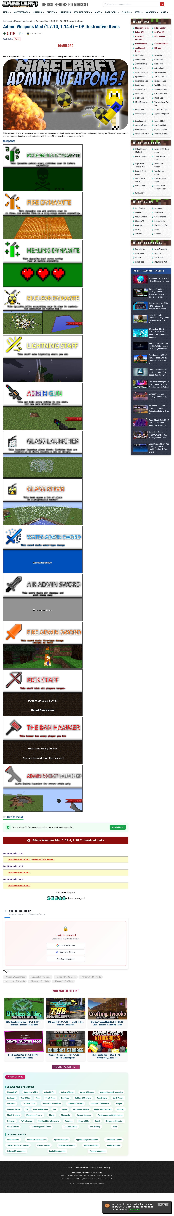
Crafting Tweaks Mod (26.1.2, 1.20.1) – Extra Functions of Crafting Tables (107, 1023)
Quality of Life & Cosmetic (48, 1121)
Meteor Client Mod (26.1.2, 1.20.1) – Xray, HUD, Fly (158, 396)
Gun (54, 1109)
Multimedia (65, 1115)
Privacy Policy (96, 1167)
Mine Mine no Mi (141, 102)
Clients (51, 12)
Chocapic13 (139, 221)
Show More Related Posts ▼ (65, 1067)
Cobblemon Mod (161, 44)
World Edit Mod (160, 85)
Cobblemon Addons (114, 1140)
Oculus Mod (158, 59)
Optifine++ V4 (140, 193)
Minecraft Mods (21, 21)
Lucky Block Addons (57, 1151)
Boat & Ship (25, 1098)
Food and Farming (40, 1109)
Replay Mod (139, 98)
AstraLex (138, 234)
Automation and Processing (111, 1092)
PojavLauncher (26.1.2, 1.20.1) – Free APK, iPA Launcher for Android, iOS (158, 359)
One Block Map (141, 156)
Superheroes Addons (67, 1145)
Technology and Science (41, 1127)
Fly (27, 1109)
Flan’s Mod (139, 94)
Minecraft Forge (142, 28)
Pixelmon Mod (141, 44)
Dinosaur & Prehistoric (100, 1104)
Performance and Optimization (110, 1115)
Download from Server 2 (43, 859)
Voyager (157, 234)
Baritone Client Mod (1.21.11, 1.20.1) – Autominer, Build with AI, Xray (159, 410)
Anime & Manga (67, 1092)
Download (65, 45)
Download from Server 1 (19, 859)
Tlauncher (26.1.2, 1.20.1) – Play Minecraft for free (159, 279)
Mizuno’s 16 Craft (160, 262)
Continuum (139, 225)
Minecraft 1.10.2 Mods (41, 977)
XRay (115, 1127)
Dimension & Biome (75, 1104)
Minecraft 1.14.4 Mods (91, 977)
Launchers (65, 12)
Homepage (7, 21)
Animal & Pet (49, 1092)
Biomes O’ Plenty (160, 89)
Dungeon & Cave (13, 1109)
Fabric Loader (160, 28)
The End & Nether (70, 1127)
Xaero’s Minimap (141, 64)
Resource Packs (82, 12)
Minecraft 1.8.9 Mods (40, 981)
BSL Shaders (140, 208)
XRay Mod (139, 68)
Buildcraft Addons (91, 1145)
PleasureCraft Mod (161, 134)
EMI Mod (157, 48)
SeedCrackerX (140, 121)
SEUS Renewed (160, 217)
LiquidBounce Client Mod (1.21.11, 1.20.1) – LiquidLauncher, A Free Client (159, 448)
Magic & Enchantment (103, 1109)
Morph (51, 1115)
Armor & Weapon (87, 1092)
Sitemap (107, 1167)
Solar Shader (140, 186)
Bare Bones (139, 262)
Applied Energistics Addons (87, 1140)
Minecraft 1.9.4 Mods (64, 981)
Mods (6, 12)
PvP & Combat (26, 1121)
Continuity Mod (140, 129)
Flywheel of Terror (142, 134)
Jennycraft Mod (141, 125)
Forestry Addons (114, 1145)
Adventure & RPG (31, 1092)
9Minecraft (85, 1183)
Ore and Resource (84, 1115)
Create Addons (13, 1140)
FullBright (157, 253)
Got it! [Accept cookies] (163, 1205)
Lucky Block (158, 55)
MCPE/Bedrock (21, 12)
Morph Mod (158, 98)
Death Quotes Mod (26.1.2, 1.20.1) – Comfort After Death (24, 1056)
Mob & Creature (13, 1115)
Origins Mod (139, 85)
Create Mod (158, 64)
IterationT (139, 212)
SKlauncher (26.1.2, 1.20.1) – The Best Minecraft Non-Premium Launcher (158, 333)
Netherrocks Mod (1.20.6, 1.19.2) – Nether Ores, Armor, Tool (107, 1056)
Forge (17, 39)
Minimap (120, 1109)
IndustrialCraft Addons (16, 1151)
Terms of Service (81, 1167)
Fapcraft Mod (159, 121)
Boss (38, 1098)
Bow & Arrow (51, 1098)
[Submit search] (162, 4)
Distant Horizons (141, 72)
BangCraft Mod (160, 125)
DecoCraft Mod (141, 89)
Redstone (68, 1121)
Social (97, 1121)
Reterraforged (140, 114)
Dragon (119, 1104)
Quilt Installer (160, 36)
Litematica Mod (160, 81)
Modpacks (151, 12)
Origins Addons (43, 1145)
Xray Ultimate (140, 249)
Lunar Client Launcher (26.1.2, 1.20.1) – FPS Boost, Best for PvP (158, 372)
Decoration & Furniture (52, 1104)
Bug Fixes (65, 1098)
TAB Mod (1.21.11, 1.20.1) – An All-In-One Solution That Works (66, 1023)
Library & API (12, 1092)
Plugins (126, 12)
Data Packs (111, 12)
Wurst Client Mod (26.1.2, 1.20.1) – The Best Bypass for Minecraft (159, 423)
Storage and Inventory (114, 1121)
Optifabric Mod (140, 76)
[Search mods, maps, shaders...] (133, 4)
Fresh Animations (160, 249)
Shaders (37, 12)
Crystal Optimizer (160, 129)
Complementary (160, 221)
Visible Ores (158, 257)
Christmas (11, 1104)
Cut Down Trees (29, 1104)
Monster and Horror (34, 1115)
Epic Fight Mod (160, 72)
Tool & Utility (95, 1127)
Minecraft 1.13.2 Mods (66, 977)
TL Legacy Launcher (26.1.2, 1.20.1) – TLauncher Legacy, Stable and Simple (157, 293)
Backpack (11, 1098)
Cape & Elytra (102, 1098)
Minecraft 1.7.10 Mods (15, 981)
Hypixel (64, 1109)
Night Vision (139, 253)
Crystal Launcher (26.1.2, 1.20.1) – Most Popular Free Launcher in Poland (159, 384)
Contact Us (68, 1167)
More (163, 12)
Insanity (138, 229)
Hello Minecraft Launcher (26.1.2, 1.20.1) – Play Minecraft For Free (159, 319)
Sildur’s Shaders (141, 217)
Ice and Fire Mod (141, 81)
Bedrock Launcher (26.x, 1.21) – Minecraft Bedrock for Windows (159, 306)
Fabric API (139, 32)
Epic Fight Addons (61, 1140)
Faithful (138, 257)
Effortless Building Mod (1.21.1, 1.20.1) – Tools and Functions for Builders (24, 1023)
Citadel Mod (139, 109)
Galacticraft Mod (160, 94)
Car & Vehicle (118, 1098)
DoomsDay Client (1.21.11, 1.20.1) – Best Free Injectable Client (158, 435)
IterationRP (158, 212)
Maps (97, 12)
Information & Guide (81, 1109)
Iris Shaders (139, 55)
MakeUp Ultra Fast (161, 225)
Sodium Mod (140, 59)
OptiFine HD (159, 32)
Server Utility (83, 1121)
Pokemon (11, 1121)
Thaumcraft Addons (97, 1151)
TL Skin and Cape (160, 109)
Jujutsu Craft (159, 68)
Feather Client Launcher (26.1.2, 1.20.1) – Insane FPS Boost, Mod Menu (159, 346)
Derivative (158, 208)
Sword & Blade (13, 1127)
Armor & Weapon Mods (15, 977)
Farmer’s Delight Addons (37, 1140)
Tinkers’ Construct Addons (18, 1145)
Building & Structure (83, 1098)
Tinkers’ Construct (161, 76)
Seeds (137, 12)
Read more (134, 1209)
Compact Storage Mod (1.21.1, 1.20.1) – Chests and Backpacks (65, 1056)
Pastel (156, 229)
